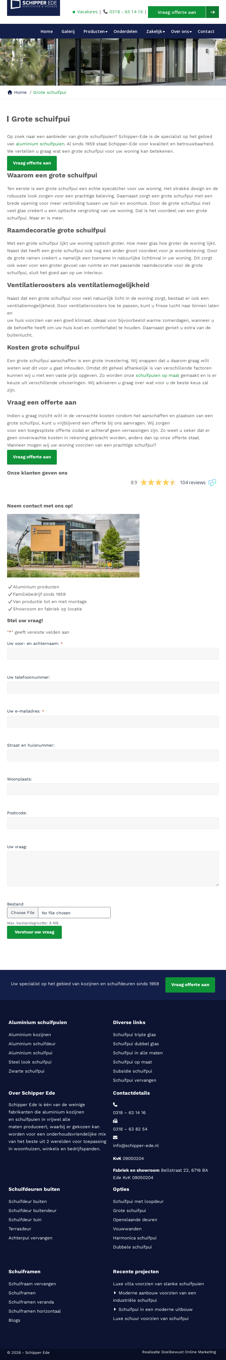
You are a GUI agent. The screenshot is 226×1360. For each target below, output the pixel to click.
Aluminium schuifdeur (33, 1043)
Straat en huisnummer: (30, 745)
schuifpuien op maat (157, 375)
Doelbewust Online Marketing (188, 1352)
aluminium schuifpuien (40, 144)
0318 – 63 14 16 (126, 11)
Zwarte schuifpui (26, 1071)
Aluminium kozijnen (30, 1034)
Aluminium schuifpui (30, 1053)
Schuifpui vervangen (134, 1080)
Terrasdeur (20, 1228)
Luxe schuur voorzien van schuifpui (151, 1318)
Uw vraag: (17, 846)
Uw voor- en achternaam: (35, 643)
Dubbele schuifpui (132, 1247)
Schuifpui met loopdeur (139, 1201)
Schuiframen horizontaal (35, 1311)
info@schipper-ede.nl (136, 1145)
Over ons (180, 31)
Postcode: (17, 812)
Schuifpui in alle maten (138, 1053)
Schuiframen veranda (31, 1302)
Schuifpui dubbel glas (136, 1043)
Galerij (68, 31)
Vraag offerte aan (190, 984)
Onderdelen (125, 31)
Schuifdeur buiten (28, 1201)
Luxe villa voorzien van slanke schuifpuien (158, 1283)
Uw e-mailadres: (25, 711)
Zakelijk (154, 31)
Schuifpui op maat (132, 1062)
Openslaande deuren (135, 1219)
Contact (206, 31)
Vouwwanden (127, 1228)
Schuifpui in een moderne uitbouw (153, 1309)
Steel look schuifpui (30, 1062)
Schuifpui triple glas (134, 1034)
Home (47, 31)
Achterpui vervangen (30, 1238)
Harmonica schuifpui (135, 1238)
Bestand (15, 904)
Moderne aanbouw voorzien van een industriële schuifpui (154, 1296)
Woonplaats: (19, 779)
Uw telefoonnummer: (28, 677)
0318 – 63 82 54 (130, 1129)
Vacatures (85, 11)
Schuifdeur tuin (25, 1219)
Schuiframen (22, 1293)
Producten (94, 31)
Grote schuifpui (129, 1210)
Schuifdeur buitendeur (32, 1210)
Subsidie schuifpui (132, 1071)
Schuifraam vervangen (33, 1283)
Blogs (14, 1320)
